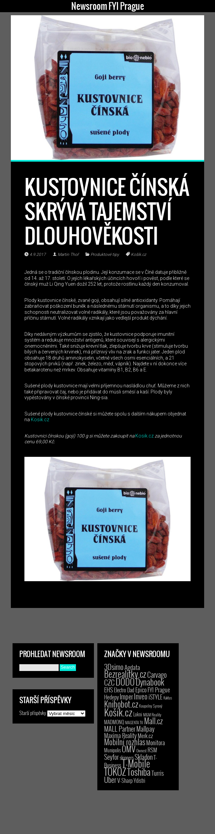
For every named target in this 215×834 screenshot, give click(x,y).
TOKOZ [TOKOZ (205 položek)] (115, 771)
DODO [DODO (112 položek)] (125, 681)
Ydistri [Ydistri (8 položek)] (139, 780)
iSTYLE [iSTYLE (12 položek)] (155, 696)
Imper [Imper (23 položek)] (126, 696)
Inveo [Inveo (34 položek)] (141, 696)
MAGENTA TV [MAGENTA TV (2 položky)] (134, 722)
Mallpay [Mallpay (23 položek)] (145, 729)
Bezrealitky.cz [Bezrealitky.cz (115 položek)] (125, 673)
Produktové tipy (105, 254)
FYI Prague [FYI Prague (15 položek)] (159, 689)
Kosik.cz (40, 419)
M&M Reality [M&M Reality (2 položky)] (152, 714)
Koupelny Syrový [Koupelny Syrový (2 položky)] (150, 706)
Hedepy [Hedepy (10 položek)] (111, 697)
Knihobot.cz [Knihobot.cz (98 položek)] (121, 703)
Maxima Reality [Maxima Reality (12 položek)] (120, 735)
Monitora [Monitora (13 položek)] (155, 742)
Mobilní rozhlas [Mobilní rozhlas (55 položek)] (124, 742)
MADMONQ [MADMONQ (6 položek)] (114, 722)
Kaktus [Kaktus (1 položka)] (167, 697)
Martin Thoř (68, 254)
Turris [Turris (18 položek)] (158, 773)
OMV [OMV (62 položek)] (128, 749)
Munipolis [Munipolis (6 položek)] (112, 750)
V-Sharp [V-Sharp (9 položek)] (125, 780)
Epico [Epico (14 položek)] (140, 689)
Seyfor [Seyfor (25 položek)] (111, 757)
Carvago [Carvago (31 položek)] (157, 674)
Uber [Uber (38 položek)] (110, 779)
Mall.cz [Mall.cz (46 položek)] (153, 721)
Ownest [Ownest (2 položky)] (141, 750)
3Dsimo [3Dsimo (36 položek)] (113, 666)
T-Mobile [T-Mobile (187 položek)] (136, 763)
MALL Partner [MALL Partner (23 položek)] (119, 729)
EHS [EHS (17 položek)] (108, 689)
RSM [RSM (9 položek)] (152, 750)
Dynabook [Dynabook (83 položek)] (150, 681)
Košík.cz (138, 254)
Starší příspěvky (32, 712)
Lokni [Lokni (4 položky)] (137, 714)
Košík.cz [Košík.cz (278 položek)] (118, 712)
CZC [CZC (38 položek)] (109, 682)
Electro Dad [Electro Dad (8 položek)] (124, 690)
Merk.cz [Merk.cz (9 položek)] (145, 735)
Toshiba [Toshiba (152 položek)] (139, 771)
